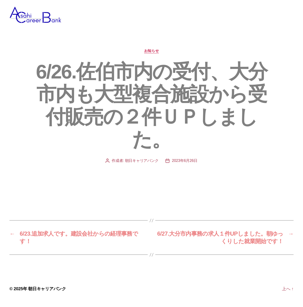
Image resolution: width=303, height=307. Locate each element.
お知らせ (151, 55)
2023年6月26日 (184, 165)
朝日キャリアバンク (142, 165)
